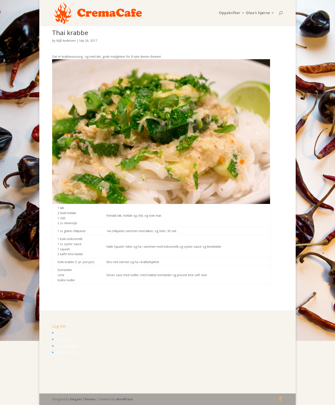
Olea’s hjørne (258, 13)
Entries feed (63, 339)
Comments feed (66, 346)
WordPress (124, 399)
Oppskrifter (229, 13)
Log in (59, 333)
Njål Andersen (66, 40)
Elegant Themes (83, 399)
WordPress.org (65, 352)
